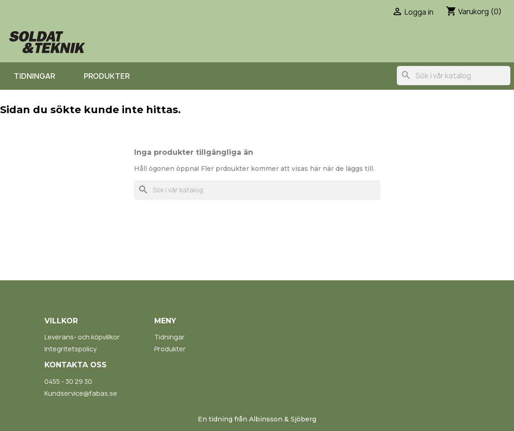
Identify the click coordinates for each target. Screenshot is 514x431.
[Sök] (453, 75)
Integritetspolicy (70, 348)
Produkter (107, 76)
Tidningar (34, 76)
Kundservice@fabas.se (80, 393)
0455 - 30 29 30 (68, 381)
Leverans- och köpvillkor (82, 337)
